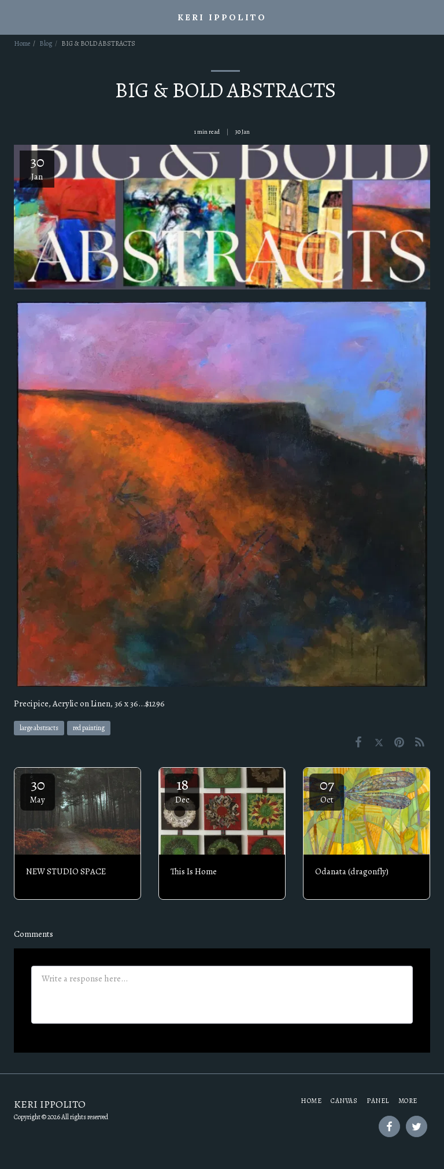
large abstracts (39, 727)
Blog (45, 43)
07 (326, 790)
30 (37, 790)
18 (182, 790)
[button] (13, 16)
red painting (89, 727)
